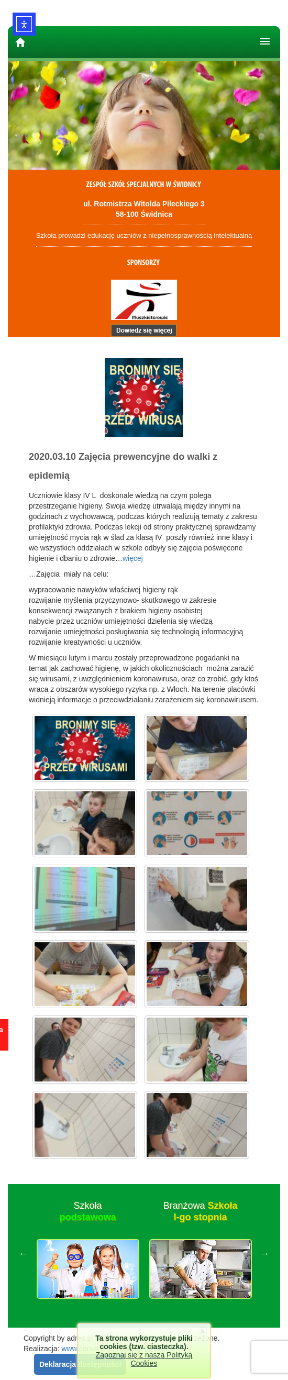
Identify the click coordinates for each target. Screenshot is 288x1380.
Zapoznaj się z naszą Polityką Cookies (144, 1359)
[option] (87, 1253)
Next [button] (264, 1253)
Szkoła (87, 1211)
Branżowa (200, 1211)
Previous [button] (23, 1253)
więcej (133, 558)
